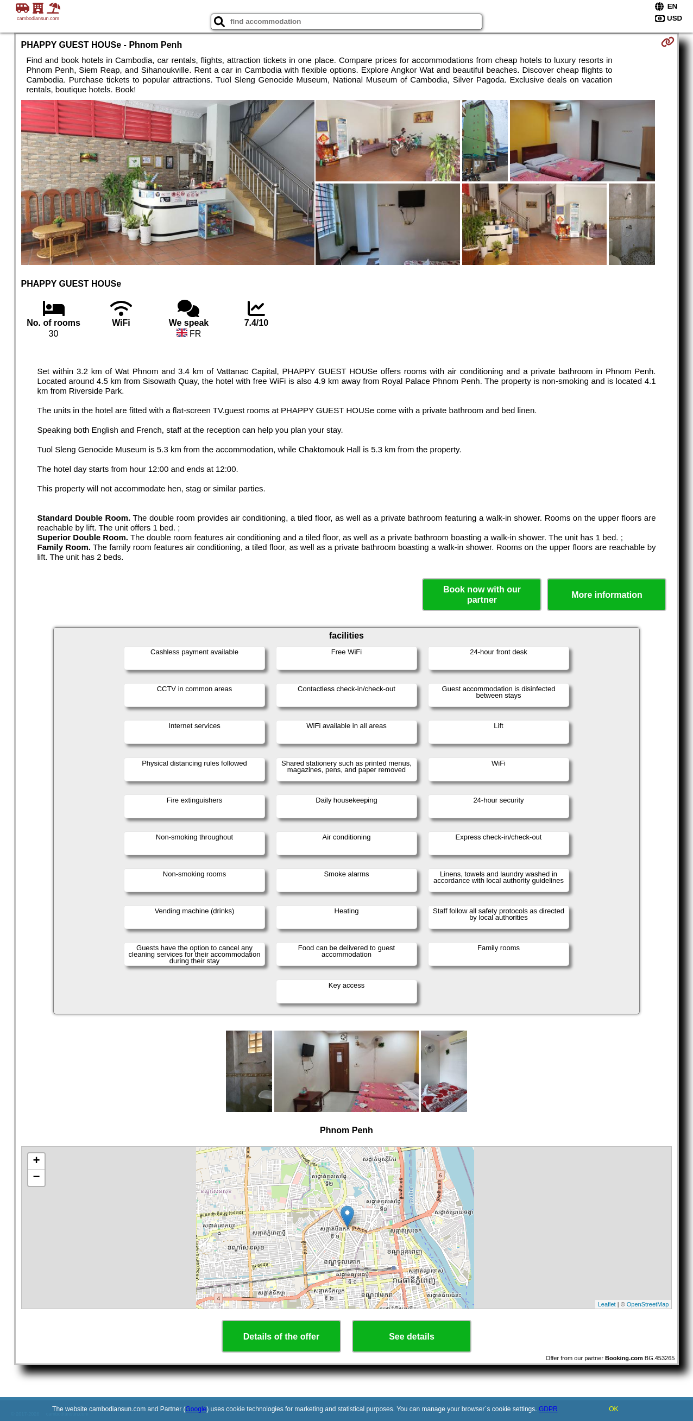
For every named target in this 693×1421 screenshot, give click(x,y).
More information (606, 594)
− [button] (36, 1178)
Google (196, 1409)
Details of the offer (281, 1336)
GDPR (548, 1409)
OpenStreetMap (648, 1304)
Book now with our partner (482, 594)
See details (411, 1336)
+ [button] (36, 1161)
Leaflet (607, 1304)
